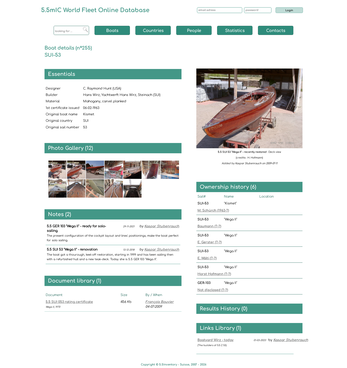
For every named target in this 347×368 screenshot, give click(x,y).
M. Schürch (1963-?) (213, 210)
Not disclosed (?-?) (212, 290)
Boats (112, 30)
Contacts (275, 30)
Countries (153, 30)
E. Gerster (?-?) (209, 242)
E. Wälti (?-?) (207, 258)
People (194, 30)
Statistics (235, 30)
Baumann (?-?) (209, 226)
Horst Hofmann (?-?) (214, 274)
